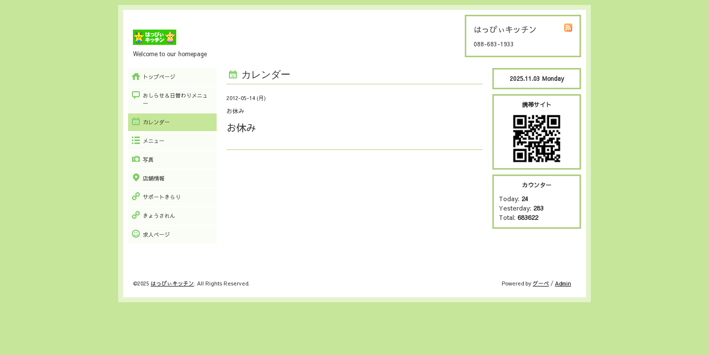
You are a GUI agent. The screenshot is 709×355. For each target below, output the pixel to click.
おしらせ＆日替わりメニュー (175, 99)
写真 (148, 159)
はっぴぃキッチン (172, 283)
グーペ (541, 283)
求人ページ (156, 234)
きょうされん (159, 215)
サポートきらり (162, 197)
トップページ (159, 76)
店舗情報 (153, 178)
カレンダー (156, 122)
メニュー (153, 140)
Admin (563, 283)
